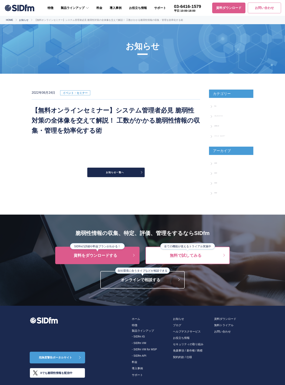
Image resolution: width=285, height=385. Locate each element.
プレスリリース (226, 115)
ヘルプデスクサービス (187, 331)
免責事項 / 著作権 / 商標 (187, 350)
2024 (218, 172)
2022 (218, 192)
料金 (99, 8)
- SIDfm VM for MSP (144, 349)
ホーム (136, 318)
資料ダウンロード (225, 318)
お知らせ (23, 20)
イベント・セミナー (230, 135)
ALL (217, 105)
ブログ (177, 325)
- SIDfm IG (138, 336)
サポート (160, 8)
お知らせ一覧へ (114, 173)
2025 (218, 162)
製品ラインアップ (73, 8)
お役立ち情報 (138, 8)
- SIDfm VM (139, 343)
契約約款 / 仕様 (182, 357)
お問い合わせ (222, 331)
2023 (218, 182)
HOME (9, 20)
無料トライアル (224, 325)
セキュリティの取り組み (188, 344)
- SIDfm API (139, 355)
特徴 (50, 8)
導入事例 (116, 8)
